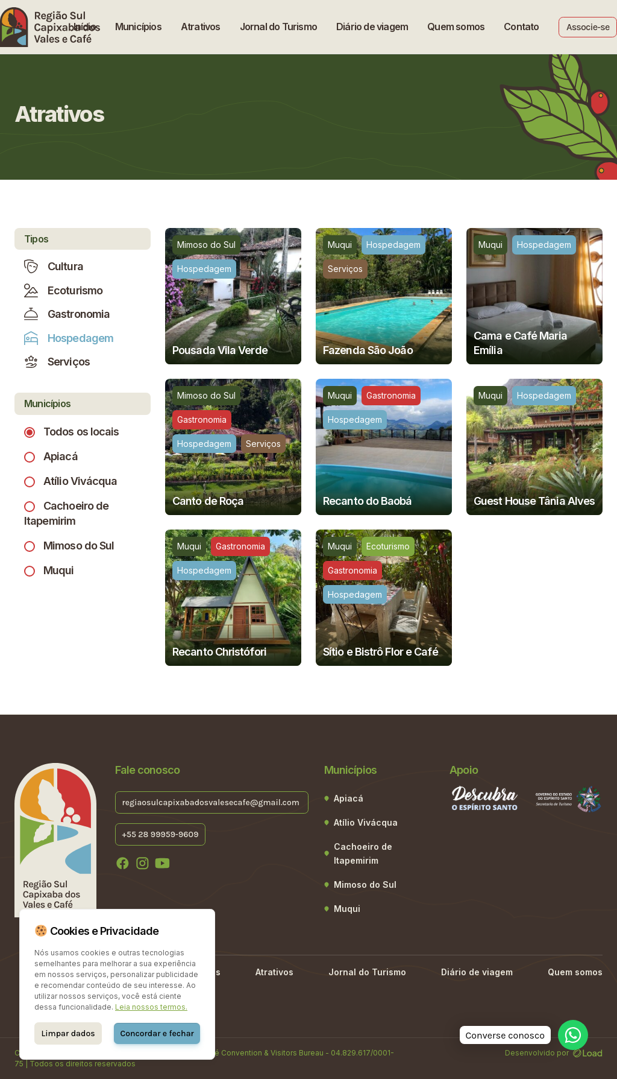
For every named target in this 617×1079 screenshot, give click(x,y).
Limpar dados (68, 1033)
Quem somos (455, 27)
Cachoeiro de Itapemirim (363, 853)
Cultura (53, 266)
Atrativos (201, 27)
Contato (521, 27)
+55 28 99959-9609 (160, 834)
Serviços (57, 362)
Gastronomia (67, 314)
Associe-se (587, 27)
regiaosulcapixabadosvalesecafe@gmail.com (211, 802)
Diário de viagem (372, 27)
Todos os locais (81, 431)
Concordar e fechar (156, 1033)
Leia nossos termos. (151, 1006)
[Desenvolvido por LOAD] (588, 1052)
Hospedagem (68, 338)
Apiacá (60, 456)
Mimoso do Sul (78, 545)
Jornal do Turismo (278, 27)
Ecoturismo (63, 290)
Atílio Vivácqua (80, 481)
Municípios (138, 27)
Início (85, 27)
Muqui (58, 570)
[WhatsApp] (573, 1035)
